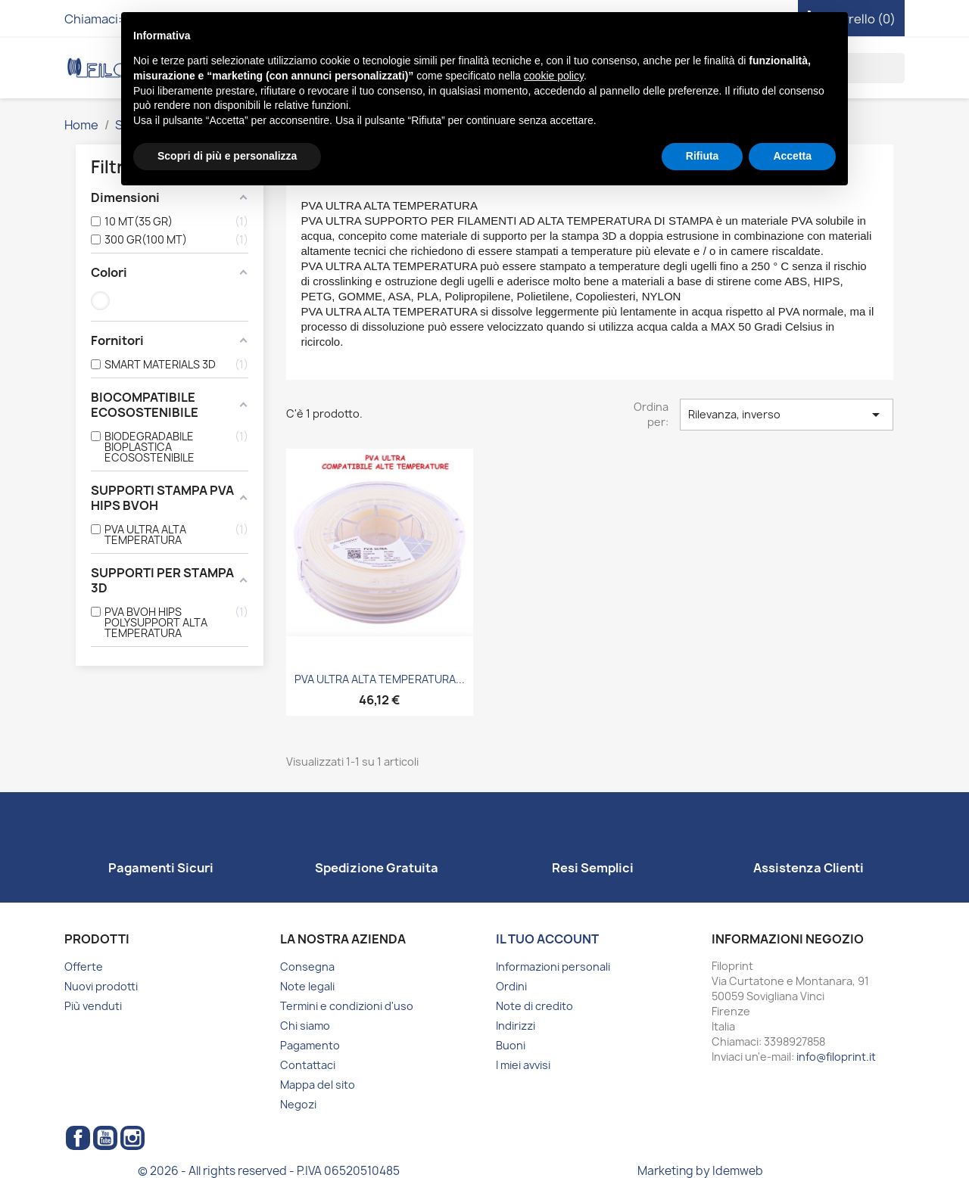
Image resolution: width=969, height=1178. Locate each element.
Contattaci (307, 1065)
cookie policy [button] (554, 76)
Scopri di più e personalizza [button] (227, 156)
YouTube (105, 1138)
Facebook (78, 1138)
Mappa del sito (317, 1084)
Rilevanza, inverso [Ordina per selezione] (786, 415)
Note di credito (534, 1006)
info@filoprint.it (836, 1056)
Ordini (511, 986)
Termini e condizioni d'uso (346, 1006)
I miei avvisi (523, 1065)
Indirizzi (515, 1025)
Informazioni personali (553, 966)
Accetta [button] (792, 156)
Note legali (307, 986)
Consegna (307, 966)
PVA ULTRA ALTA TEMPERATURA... (379, 679)
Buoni (510, 1045)
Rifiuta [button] (702, 156)
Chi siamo (305, 1025)
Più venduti (93, 1006)
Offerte (83, 966)
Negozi (298, 1104)
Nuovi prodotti (101, 986)
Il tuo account (547, 939)
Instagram (132, 1138)
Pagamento (310, 1045)
